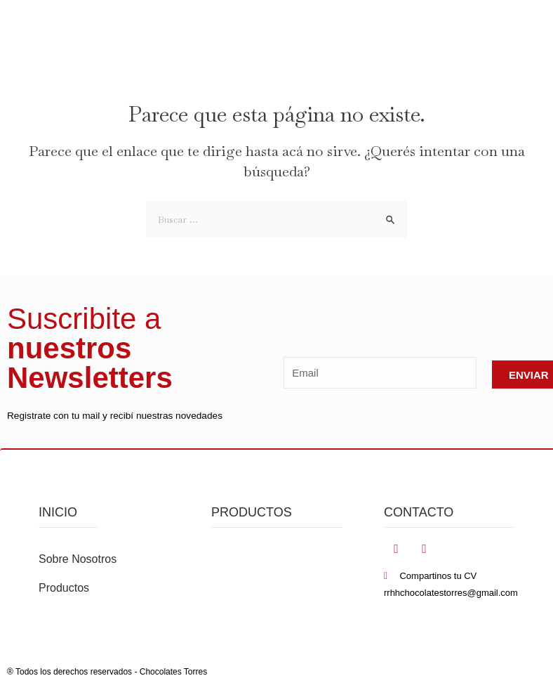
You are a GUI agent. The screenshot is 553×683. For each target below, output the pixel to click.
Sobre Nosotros (77, 559)
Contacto (418, 512)
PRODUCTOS (251, 512)
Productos (64, 588)
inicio (58, 512)
